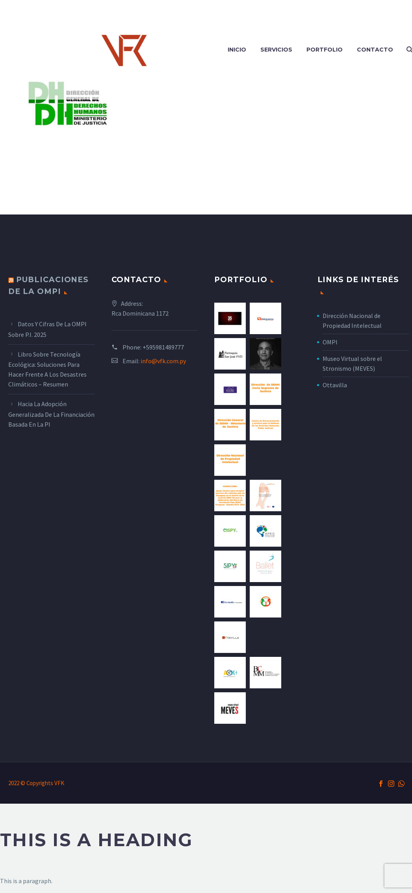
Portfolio (324, 49)
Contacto (375, 49)
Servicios (276, 49)
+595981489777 (163, 347)
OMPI (330, 342)
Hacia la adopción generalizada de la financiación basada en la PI (51, 414)
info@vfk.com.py (163, 361)
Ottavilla (335, 385)
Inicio (237, 49)
